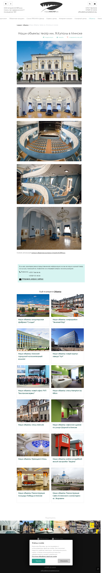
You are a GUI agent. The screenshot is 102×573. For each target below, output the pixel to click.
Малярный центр (80, 19)
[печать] (60, 37)
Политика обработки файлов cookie (44, 556)
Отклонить (64, 561)
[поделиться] (48, 37)
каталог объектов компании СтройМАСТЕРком (48, 253)
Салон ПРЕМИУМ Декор (35, 19)
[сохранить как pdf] (74, 37)
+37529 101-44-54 (34, 276)
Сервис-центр (51, 19)
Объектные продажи (17, 19)
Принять (38, 561)
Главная (19, 25)
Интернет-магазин (65, 19)
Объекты (91, 19)
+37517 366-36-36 (34, 272)
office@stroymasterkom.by (87, 12)
